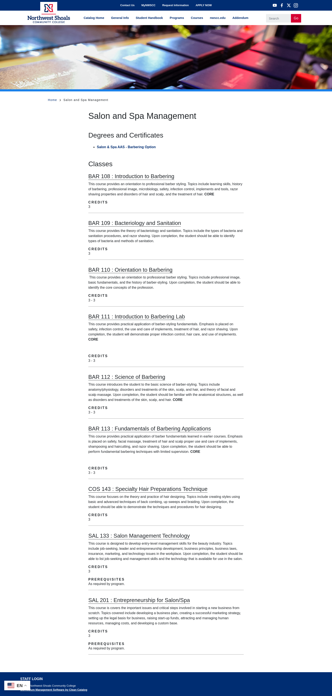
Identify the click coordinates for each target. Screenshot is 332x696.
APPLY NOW (204, 5)
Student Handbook (149, 18)
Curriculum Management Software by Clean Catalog (53, 689)
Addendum (240, 18)
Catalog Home (94, 18)
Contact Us (127, 5)
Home (54, 100)
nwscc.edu (218, 18)
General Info (120, 18)
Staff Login (31, 679)
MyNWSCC (148, 5)
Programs (177, 18)
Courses (197, 18)
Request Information (175, 5)
